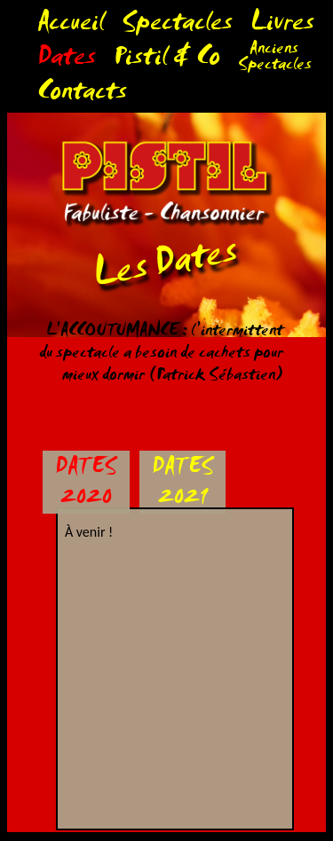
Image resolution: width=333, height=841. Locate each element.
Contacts (82, 95)
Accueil (70, 26)
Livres (282, 26)
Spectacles (177, 26)
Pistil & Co (167, 60)
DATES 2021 (182, 484)
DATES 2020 (85, 484)
